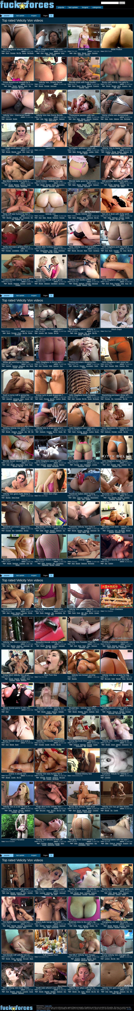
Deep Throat (52, 120)
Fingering (96, 86)
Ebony (13, 613)
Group (113, 744)
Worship (74, 679)
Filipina (48, 54)
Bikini (87, 87)
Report (4, 46)
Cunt (81, 927)
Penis (123, 679)
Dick (123, 219)
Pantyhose (61, 250)
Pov (120, 845)
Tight (89, 285)
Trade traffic (48, 1006)
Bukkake (61, 711)
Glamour (116, 119)
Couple (17, 186)
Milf (115, 87)
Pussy (45, 252)
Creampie (22, 563)
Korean (54, 54)
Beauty (54, 647)
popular (61, 7)
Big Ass (15, 466)
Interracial (14, 87)
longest (85, 7)
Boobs (24, 53)
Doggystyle (123, 153)
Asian (46, 53)
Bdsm (50, 119)
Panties (50, 333)
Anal (42, 53)
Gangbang (54, 283)
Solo (83, 499)
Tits (30, 86)
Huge (28, 152)
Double (15, 119)
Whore (86, 153)
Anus (62, 53)
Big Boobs (30, 53)
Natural (118, 744)
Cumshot (94, 53)
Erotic (111, 119)
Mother (91, 613)
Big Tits (19, 53)
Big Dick (84, 614)
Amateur (108, 152)
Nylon (55, 250)
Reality (15, 400)
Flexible (88, 499)
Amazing (124, 86)
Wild (52, 614)
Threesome (26, 217)
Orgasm (112, 219)
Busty (7, 53)
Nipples (92, 926)
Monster (118, 679)
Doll (129, 464)
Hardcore (81, 54)
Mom (118, 87)
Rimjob (30, 613)
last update (73, 7)
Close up (75, 366)
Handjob (81, 87)
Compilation (15, 250)
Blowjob (20, 86)
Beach (78, 86)
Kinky (22, 250)
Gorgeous (96, 250)
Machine (61, 464)
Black (85, 250)
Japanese (57, 53)
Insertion (56, 366)
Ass (130, 86)
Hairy (123, 532)
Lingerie (41, 333)
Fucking (17, 219)
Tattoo (122, 186)
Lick (22, 219)
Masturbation (61, 185)
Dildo (57, 186)
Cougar (19, 433)
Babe (79, 53)
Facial (19, 152)
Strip (118, 958)
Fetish (96, 152)
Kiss (121, 119)
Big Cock (21, 87)
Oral (87, 219)
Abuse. (49, 1010)
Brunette (85, 152)
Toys (26, 250)
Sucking (84, 285)
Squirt (51, 53)
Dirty (23, 152)
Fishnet (88, 466)
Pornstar (12, 53)
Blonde (84, 53)
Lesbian (91, 152)
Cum (54, 713)
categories (96, 7)
